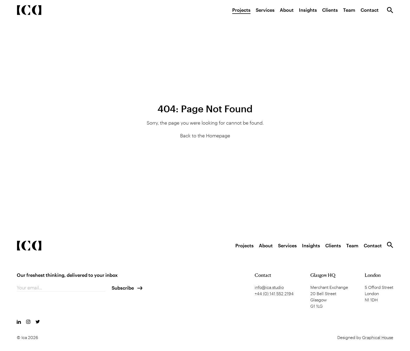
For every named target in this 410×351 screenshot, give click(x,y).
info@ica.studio (269, 287)
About (287, 10)
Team (349, 10)
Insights (308, 10)
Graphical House (377, 337)
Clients (330, 10)
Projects (241, 10)
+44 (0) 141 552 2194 (274, 293)
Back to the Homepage (205, 135)
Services (265, 10)
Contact (370, 10)
